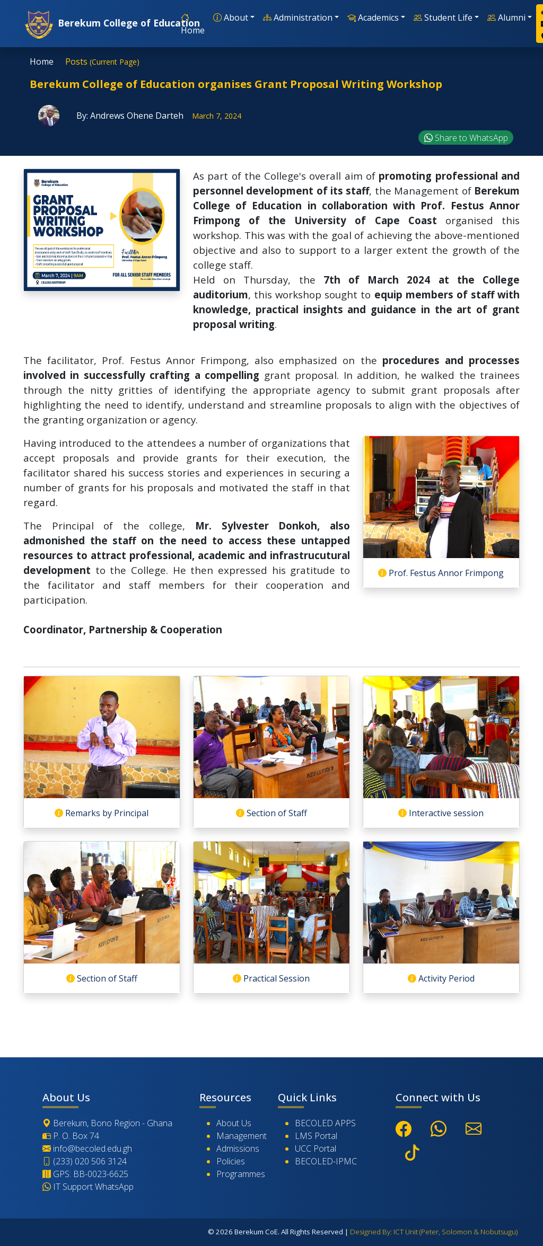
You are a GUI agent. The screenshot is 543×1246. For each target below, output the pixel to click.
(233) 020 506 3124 (84, 1161)
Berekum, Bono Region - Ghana (107, 1123)
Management (241, 1136)
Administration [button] (297, 17)
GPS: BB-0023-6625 (85, 1174)
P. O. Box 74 (70, 1136)
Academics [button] (373, 17)
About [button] (230, 17)
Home (193, 24)
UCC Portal (315, 1148)
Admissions (237, 1148)
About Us (233, 1123)
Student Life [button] (443, 17)
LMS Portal (316, 1136)
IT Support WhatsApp (88, 1186)
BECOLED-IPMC (326, 1161)
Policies (230, 1161)
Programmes (240, 1174)
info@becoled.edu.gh (87, 1148)
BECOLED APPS (325, 1123)
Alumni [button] (506, 17)
